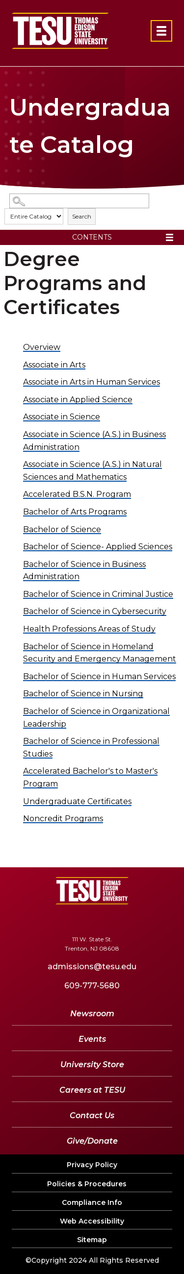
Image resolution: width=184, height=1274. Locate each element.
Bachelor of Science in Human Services (99, 676)
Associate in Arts (54, 364)
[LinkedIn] (119, 919)
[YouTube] (89, 919)
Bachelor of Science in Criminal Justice (98, 594)
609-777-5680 (92, 985)
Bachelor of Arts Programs (75, 511)
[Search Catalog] (79, 201)
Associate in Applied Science (77, 399)
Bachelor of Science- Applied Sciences (97, 546)
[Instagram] (145, 919)
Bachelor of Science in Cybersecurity (94, 611)
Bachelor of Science (62, 529)
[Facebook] (36, 919)
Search (81, 216)
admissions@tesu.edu (92, 966)
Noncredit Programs (63, 818)
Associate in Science (61, 416)
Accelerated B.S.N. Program (77, 494)
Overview (41, 347)
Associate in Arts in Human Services (91, 382)
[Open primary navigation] (161, 31)
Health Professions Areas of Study (89, 629)
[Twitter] (60, 919)
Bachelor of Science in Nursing (83, 693)
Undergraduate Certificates (77, 801)
